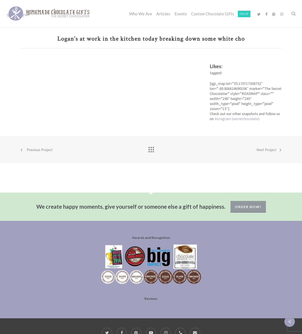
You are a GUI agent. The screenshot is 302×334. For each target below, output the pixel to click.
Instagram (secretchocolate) (237, 118)
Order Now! (248, 207)
